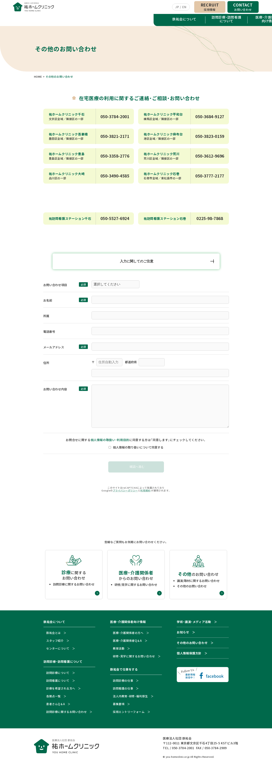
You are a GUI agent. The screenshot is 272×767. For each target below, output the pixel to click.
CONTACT (243, 7)
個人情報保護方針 (189, 655)
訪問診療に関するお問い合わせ (66, 713)
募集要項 (118, 705)
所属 (46, 317)
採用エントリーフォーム (129, 713)
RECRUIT (210, 7)
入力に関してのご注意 (136, 262)
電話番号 (49, 333)
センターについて (57, 650)
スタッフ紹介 (55, 642)
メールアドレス (53, 348)
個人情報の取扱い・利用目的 (110, 441)
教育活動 (118, 650)
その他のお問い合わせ (192, 644)
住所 (46, 364)
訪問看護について (57, 682)
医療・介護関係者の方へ (128, 634)
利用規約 (145, 492)
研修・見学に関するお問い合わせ (134, 658)
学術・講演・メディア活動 (199, 21)
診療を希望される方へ (60, 690)
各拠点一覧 (53, 698)
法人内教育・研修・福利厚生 (130, 698)
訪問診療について (57, 674)
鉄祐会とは (53, 634)
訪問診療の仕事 (123, 682)
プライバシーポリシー (125, 492)
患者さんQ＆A (55, 705)
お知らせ (241, 20)
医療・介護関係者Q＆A (127, 642)
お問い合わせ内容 (55, 390)
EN (184, 7)
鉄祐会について (31, 19)
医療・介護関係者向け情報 (115, 20)
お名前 (47, 302)
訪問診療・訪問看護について (73, 20)
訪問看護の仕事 (123, 690)
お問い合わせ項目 (55, 286)
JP (177, 7)
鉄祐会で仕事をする (157, 19)
